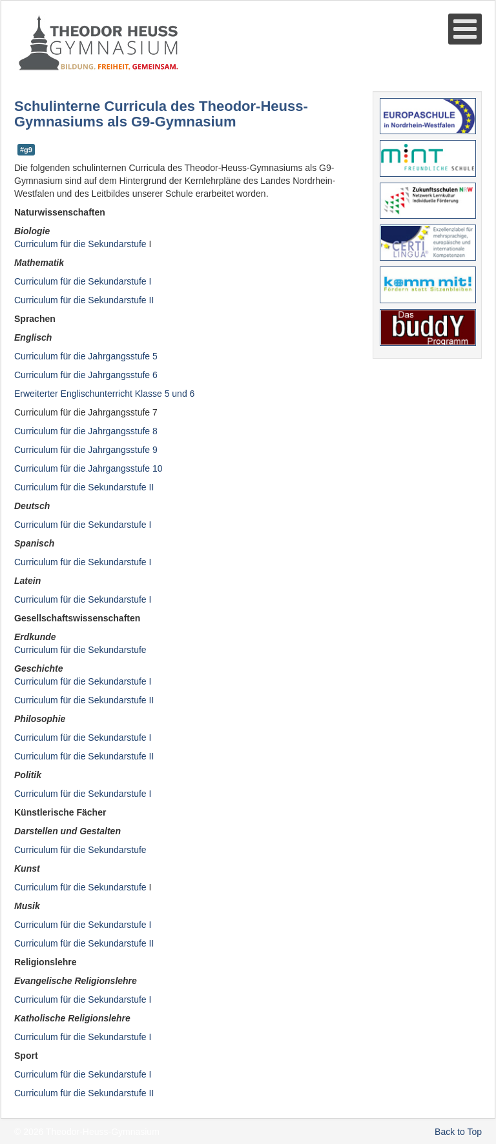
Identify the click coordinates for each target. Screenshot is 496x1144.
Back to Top (458, 1132)
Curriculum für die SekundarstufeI (82, 681)
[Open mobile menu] (465, 29)
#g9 (26, 150)
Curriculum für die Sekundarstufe (81, 650)
